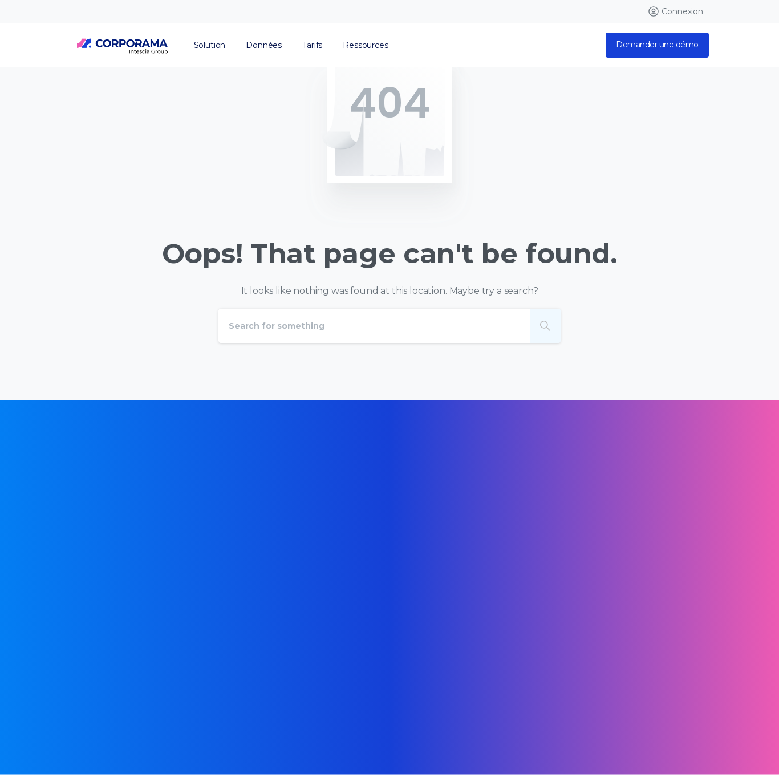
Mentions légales (316, 709)
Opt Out (209, 726)
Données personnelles (134, 726)
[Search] (374, 326)
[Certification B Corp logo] (105, 579)
